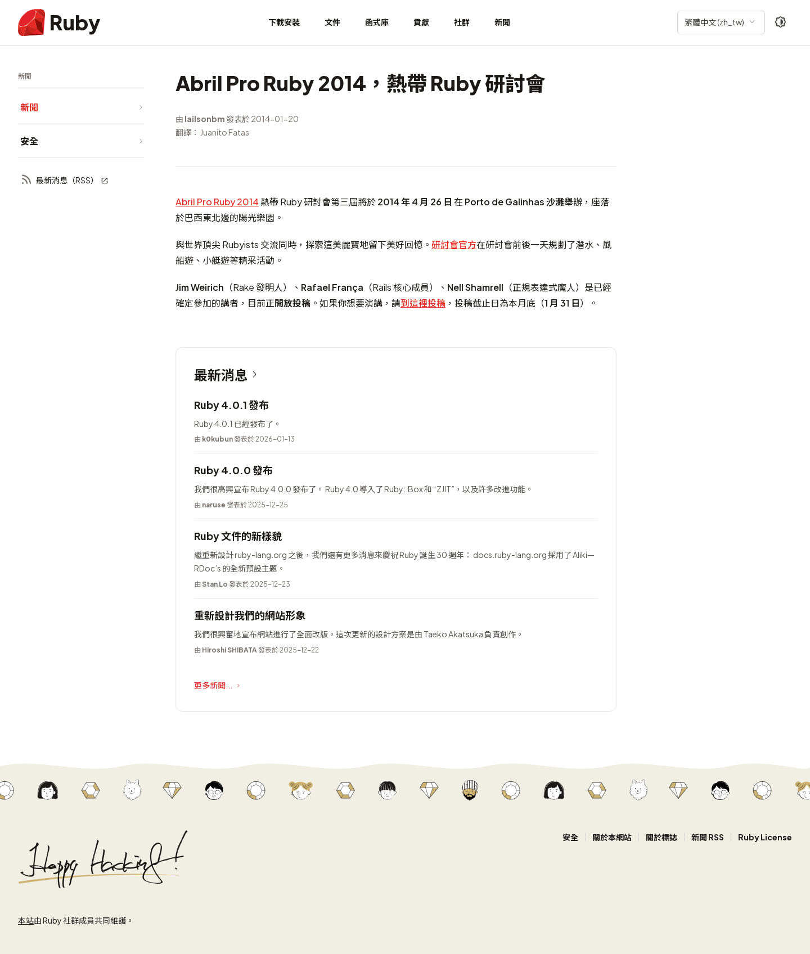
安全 (570, 837)
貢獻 (421, 22)
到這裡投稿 (423, 303)
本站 (26, 920)
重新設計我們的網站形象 (249, 615)
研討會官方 (453, 244)
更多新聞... (218, 685)
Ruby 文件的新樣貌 (238, 535)
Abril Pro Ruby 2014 (217, 202)
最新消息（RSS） (64, 180)
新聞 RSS (707, 837)
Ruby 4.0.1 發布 (231, 404)
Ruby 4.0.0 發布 (233, 470)
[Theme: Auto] (781, 22)
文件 (332, 22)
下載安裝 (284, 22)
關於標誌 (661, 837)
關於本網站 (612, 837)
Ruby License (765, 837)
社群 (462, 22)
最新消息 (228, 375)
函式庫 (377, 22)
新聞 (502, 22)
